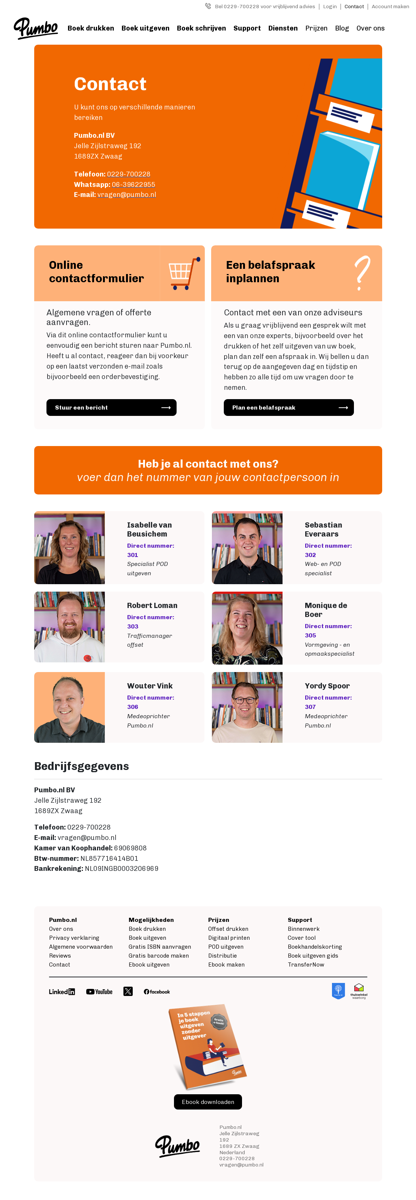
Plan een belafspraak (266, 410)
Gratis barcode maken (159, 956)
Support (247, 28)
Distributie (222, 956)
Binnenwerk (304, 929)
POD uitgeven (226, 947)
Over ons (371, 28)
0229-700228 (237, 1159)
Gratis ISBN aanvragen (160, 947)
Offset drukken (228, 929)
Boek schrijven (201, 28)
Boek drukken (91, 28)
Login (330, 6)
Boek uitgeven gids (313, 956)
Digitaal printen (229, 938)
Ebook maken (226, 965)
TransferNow (306, 965)
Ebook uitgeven (149, 965)
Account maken (390, 6)
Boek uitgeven (146, 28)
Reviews (60, 956)
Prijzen (316, 28)
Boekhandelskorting (315, 947)
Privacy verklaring (74, 938)
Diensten (283, 28)
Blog (342, 28)
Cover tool (302, 938)
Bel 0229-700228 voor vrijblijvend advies (265, 6)
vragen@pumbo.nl (241, 1165)
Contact (354, 6)
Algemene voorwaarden (81, 947)
